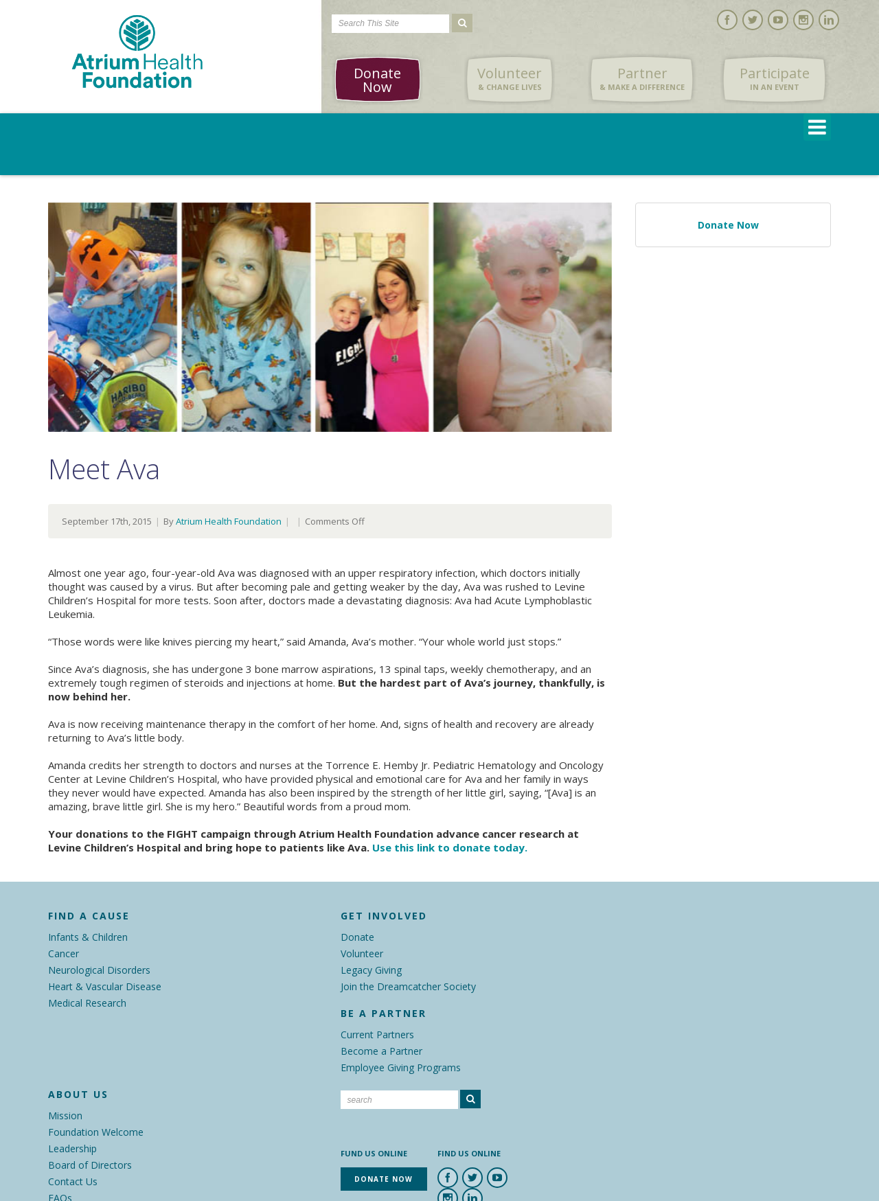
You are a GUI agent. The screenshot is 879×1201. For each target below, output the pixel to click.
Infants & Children (88, 936)
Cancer (63, 953)
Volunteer (509, 79)
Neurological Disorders (99, 969)
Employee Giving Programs (401, 1067)
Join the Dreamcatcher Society (408, 986)
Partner (642, 79)
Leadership (72, 1148)
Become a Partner (381, 1050)
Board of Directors (90, 1164)
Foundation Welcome (96, 1132)
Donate (357, 936)
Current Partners (377, 1034)
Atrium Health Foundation (229, 521)
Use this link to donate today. (449, 847)
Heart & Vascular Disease (104, 986)
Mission (65, 1115)
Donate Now (377, 80)
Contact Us (73, 1181)
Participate (774, 79)
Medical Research (87, 1002)
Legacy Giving (371, 969)
